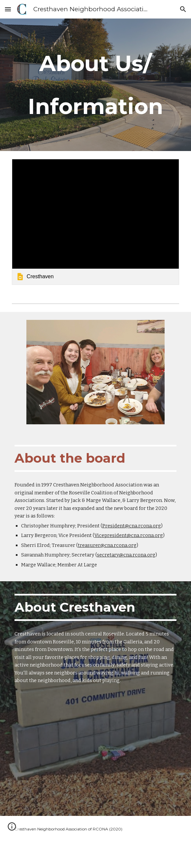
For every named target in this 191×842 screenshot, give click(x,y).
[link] (95, 222)
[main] (95, 85)
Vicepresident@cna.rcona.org (128, 535)
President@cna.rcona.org (131, 526)
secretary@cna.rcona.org (126, 555)
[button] (8, 9)
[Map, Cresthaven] (95, 756)
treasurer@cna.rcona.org (107, 545)
